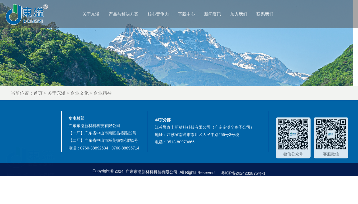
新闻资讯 (219, 14)
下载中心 (192, 14)
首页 (49, 93)
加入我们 (245, 14)
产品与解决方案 (130, 14)
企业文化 (91, 93)
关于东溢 (97, 14)
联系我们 (271, 14)
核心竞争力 (164, 14)
